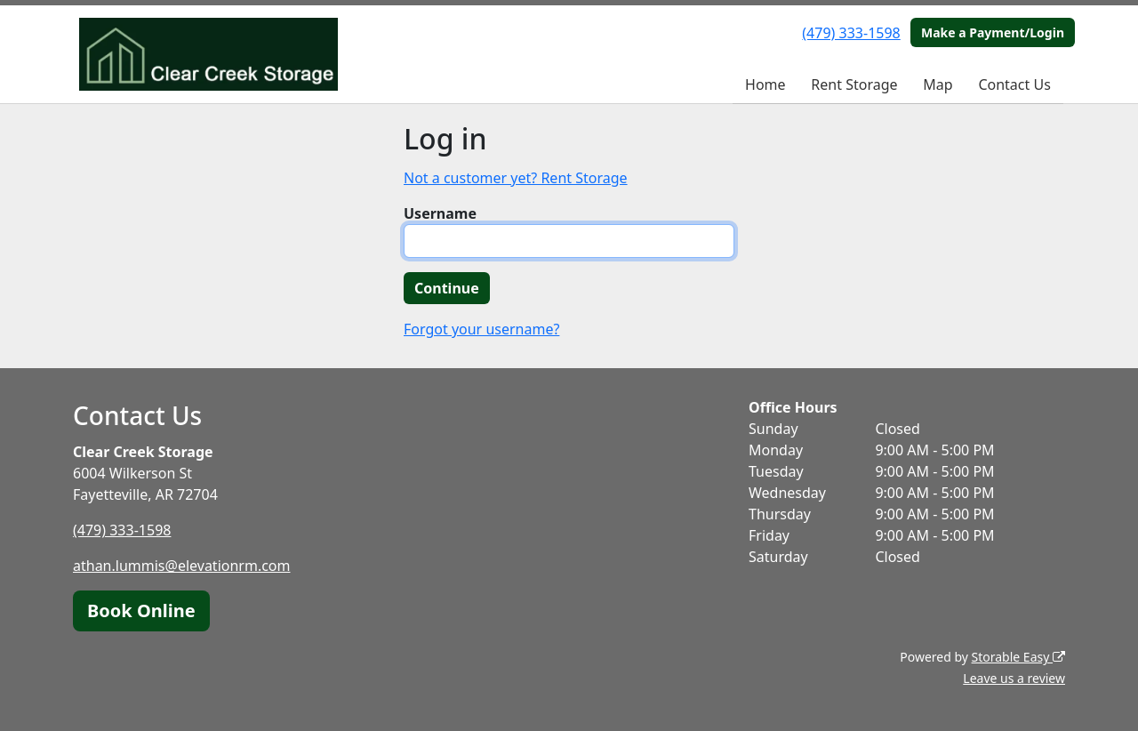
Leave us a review (1014, 678)
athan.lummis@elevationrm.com (182, 565)
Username (440, 213)
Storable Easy (1018, 656)
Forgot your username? (481, 329)
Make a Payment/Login (992, 32)
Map (937, 84)
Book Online (141, 610)
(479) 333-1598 (851, 33)
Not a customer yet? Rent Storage (516, 178)
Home (765, 84)
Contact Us (1014, 84)
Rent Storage (854, 84)
